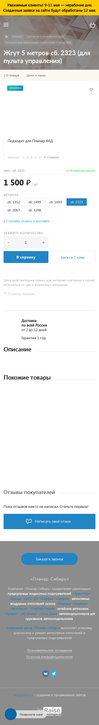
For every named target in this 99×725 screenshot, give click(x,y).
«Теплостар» (82, 593)
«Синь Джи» (48, 614)
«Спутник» (80, 603)
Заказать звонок (49, 558)
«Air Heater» (29, 614)
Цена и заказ (36, 75)
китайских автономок (72, 609)
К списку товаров (21, 293)
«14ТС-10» (31, 598)
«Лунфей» (62, 598)
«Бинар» (16, 598)
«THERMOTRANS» (43, 609)
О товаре (12, 75)
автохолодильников (58, 619)
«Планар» (64, 603)
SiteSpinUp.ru (23, 695)
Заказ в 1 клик (72, 257)
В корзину (26, 256)
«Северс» (47, 598)
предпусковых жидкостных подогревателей (39, 593)
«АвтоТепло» (19, 609)
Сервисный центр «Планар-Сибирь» (33, 628)
